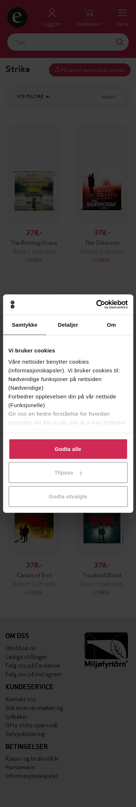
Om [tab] (111, 324)
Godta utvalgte (68, 496)
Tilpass (68, 472)
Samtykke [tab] (24, 324)
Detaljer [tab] (68, 324)
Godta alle (68, 449)
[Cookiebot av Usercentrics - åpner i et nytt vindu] (97, 304)
